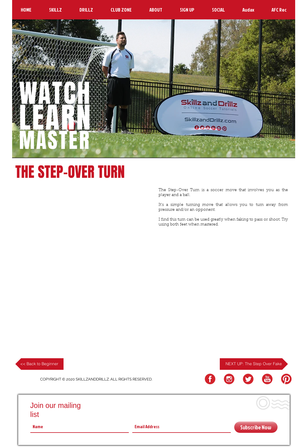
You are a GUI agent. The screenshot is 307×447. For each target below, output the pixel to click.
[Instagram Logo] (228, 379)
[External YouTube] (84, 223)
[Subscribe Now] (256, 427)
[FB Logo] (209, 379)
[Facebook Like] (170, 260)
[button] (55, 9)
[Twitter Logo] (247, 379)
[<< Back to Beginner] (39, 364)
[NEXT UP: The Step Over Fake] (254, 364)
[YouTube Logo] (266, 379)
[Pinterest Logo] (285, 379)
